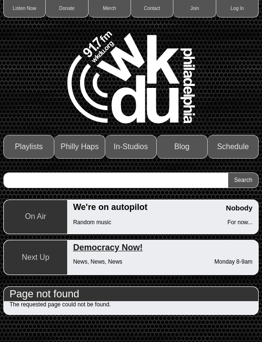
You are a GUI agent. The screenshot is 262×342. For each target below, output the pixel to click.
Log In (237, 8)
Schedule (233, 146)
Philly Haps (79, 146)
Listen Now (24, 8)
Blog (182, 146)
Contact (152, 8)
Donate (66, 8)
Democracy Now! (107, 247)
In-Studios (131, 146)
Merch (109, 8)
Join (194, 8)
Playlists (29, 146)
